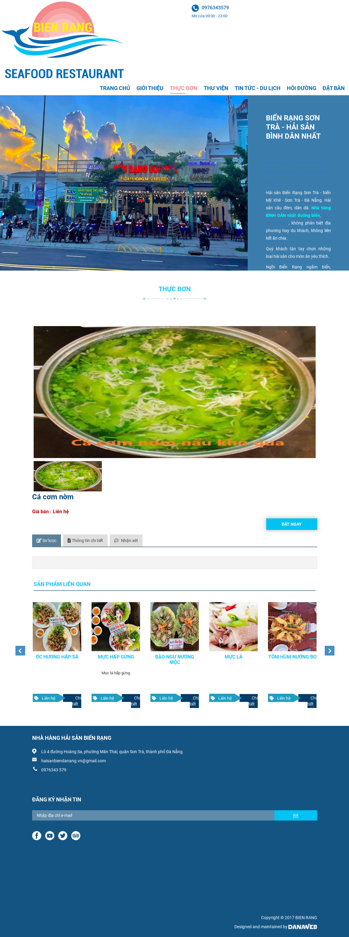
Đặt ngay (292, 524)
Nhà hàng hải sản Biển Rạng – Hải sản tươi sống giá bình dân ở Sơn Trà (298, 172)
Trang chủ (115, 88)
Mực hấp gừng (116, 653)
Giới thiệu (149, 88)
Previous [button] (18, 647)
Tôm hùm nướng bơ (292, 653)
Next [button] (328, 647)
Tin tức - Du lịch (257, 88)
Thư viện (216, 88)
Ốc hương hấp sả (56, 653)
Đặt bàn (334, 88)
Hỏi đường (301, 88)
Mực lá (233, 653)
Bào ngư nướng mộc (174, 656)
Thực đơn (183, 88)
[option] (57, 653)
